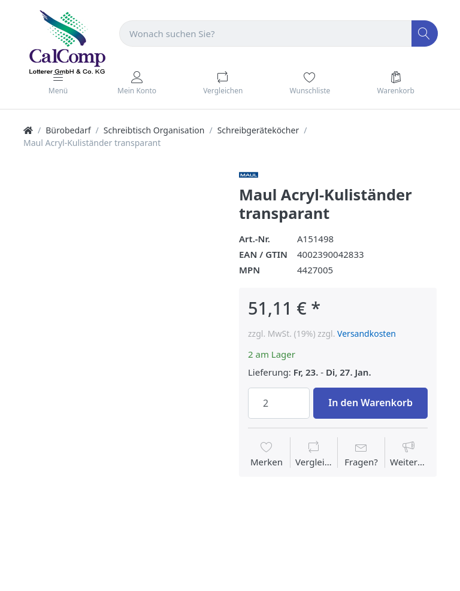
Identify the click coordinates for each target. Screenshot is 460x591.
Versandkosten (366, 333)
